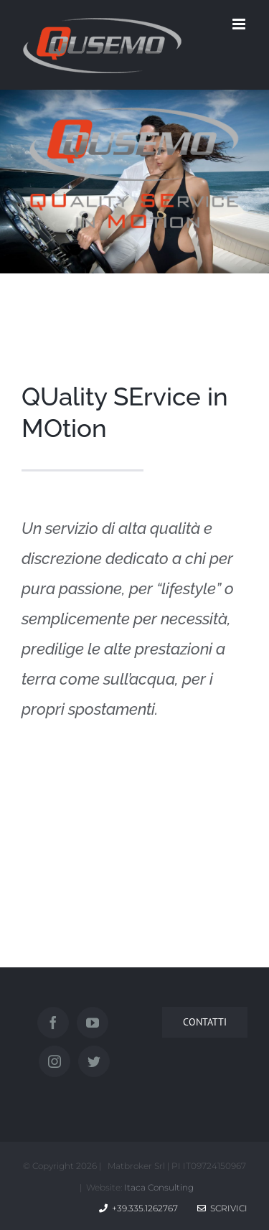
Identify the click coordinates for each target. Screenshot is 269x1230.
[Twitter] (94, 1061)
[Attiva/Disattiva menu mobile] (239, 24)
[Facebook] (53, 1022)
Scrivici (222, 1208)
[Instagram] (54, 1061)
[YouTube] (92, 1022)
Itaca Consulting (159, 1187)
